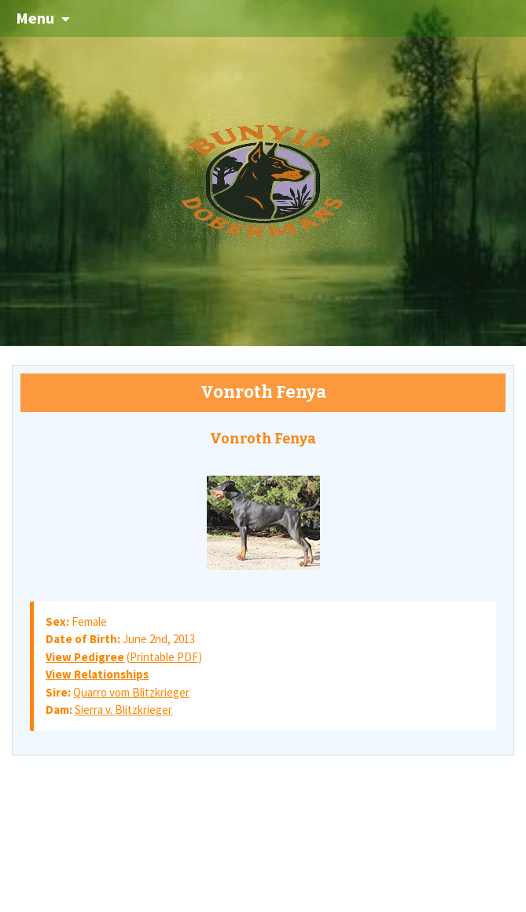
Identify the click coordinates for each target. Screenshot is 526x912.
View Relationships (97, 674)
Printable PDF (164, 656)
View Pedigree (85, 656)
